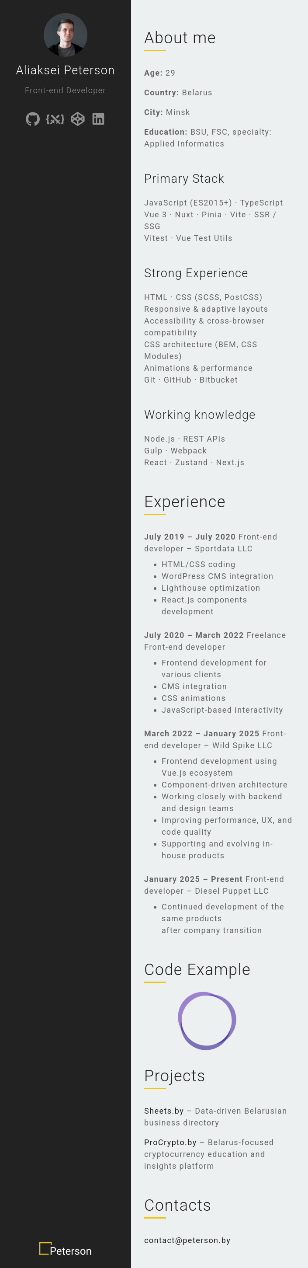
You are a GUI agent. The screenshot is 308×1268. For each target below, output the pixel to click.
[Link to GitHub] (33, 120)
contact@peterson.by (187, 1240)
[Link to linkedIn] (98, 120)
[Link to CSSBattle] (55, 120)
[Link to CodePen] (78, 120)
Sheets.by (164, 1110)
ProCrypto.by (170, 1142)
